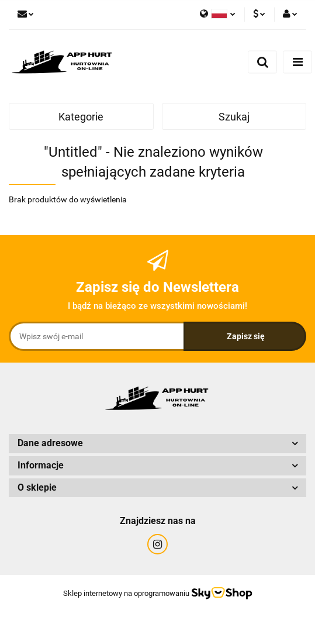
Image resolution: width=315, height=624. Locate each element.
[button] (157, 443)
